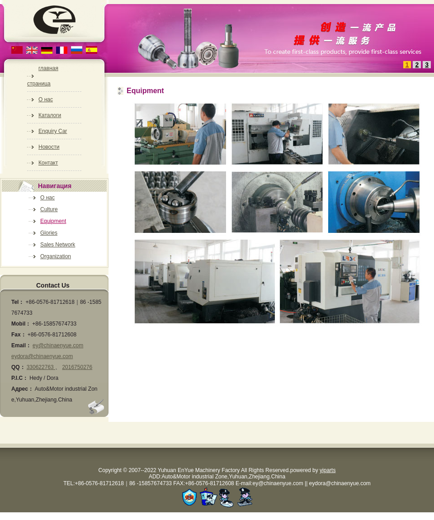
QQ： (18, 367)
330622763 (41, 367)
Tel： (17, 302)
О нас (47, 197)
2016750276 (77, 367)
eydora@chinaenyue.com (42, 356)
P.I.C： (19, 378)
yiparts (327, 470)
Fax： (18, 334)
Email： (21, 345)
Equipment (53, 221)
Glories (48, 233)
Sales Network (57, 244)
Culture (49, 209)
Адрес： (22, 389)
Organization (55, 256)
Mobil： (21, 324)
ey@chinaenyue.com (58, 345)
